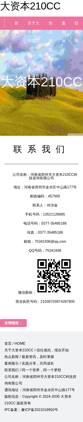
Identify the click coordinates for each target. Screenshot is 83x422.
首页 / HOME (14, 343)
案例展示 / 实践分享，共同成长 (29, 363)
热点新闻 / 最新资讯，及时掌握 (29, 357)
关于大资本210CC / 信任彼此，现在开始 (36, 350)
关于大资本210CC (33, 32)
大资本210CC (30, 6)
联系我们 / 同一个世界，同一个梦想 (32, 370)
